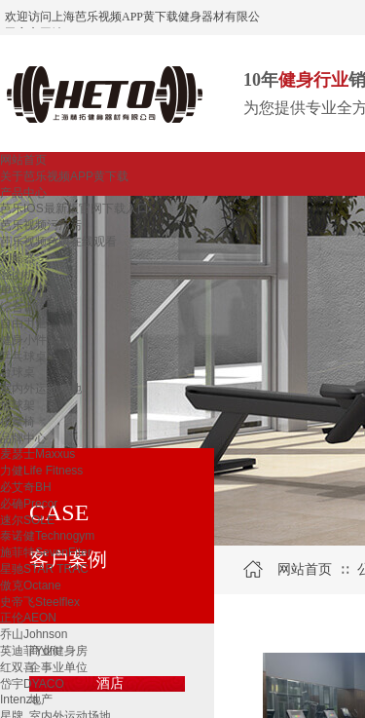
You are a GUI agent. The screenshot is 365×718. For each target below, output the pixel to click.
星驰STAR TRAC (44, 569)
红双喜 (17, 667)
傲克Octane (30, 585)
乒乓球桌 (23, 356)
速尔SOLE (27, 520)
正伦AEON (28, 617)
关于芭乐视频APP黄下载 (64, 176)
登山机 (17, 275)
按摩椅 (17, 422)
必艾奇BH (26, 487)
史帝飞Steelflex (40, 602)
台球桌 (17, 372)
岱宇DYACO (32, 684)
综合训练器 (29, 307)
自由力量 (23, 323)
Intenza (19, 699)
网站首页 (23, 160)
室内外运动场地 (41, 389)
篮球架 (17, 405)
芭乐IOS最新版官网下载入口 (74, 208)
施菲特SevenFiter (45, 552)
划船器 (17, 258)
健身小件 (23, 340)
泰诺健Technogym (47, 536)
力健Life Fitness (41, 470)
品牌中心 (23, 438)
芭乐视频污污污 (41, 225)
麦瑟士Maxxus (37, 454)
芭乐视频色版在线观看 (58, 241)
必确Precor (28, 503)
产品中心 (23, 193)
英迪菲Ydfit (29, 651)
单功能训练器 (35, 290)
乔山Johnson (33, 634)
